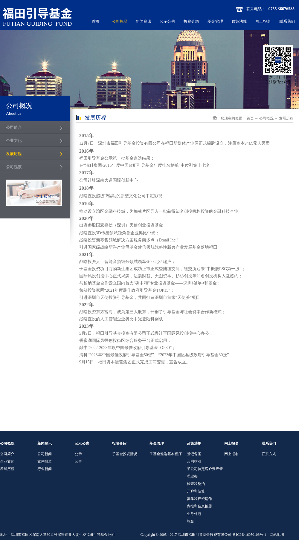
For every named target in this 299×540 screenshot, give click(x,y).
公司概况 (266, 118)
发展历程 (286, 118)
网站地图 (276, 535)
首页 (96, 21)
